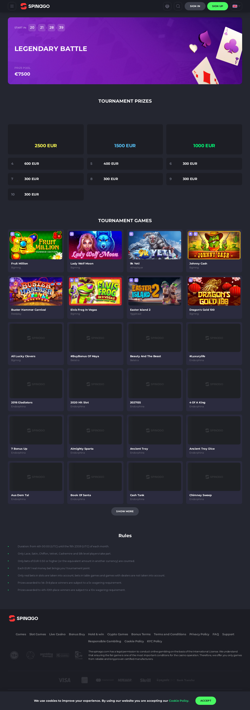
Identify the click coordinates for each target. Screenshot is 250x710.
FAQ (216, 634)
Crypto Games (117, 634)
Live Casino (57, 634)
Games (21, 634)
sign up (217, 6)
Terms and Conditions (170, 634)
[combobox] (236, 6)
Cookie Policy (134, 641)
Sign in (195, 6)
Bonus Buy (77, 634)
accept (205, 700)
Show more (125, 511)
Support (228, 634)
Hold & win (96, 634)
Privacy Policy (199, 634)
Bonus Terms (141, 634)
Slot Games (37, 634)
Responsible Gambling (104, 641)
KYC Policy (154, 641)
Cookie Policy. (179, 701)
